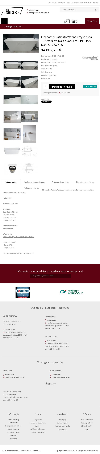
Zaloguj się (61, 2)
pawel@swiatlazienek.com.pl (57, 343)
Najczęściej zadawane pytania (38, 424)
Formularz (85, 182)
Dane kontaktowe (86, 420)
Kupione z (34, 182)
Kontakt (95, 2)
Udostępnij (45, 99)
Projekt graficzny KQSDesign (65, 451)
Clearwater (54, 59)
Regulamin (38, 420)
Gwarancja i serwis (13, 432)
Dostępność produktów (13, 426)
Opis (11, 182)
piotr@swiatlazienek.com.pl (15, 377)
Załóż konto (52, 2)
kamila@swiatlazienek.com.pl (57, 323)
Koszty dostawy (13, 429)
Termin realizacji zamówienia (13, 421)
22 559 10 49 (66, 93)
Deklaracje (13, 439)
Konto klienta (62, 429)
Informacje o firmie (86, 423)
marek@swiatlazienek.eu (61, 377)
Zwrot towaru (13, 435)
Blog (68, 2)
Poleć (31, 188)
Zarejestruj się (62, 423)
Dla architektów (86, 426)
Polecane (61, 182)
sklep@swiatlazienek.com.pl (39, 13)
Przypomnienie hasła (62, 426)
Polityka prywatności (38, 432)
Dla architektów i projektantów (81, 2)
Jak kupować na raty (37, 429)
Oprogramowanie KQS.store (88, 451)
